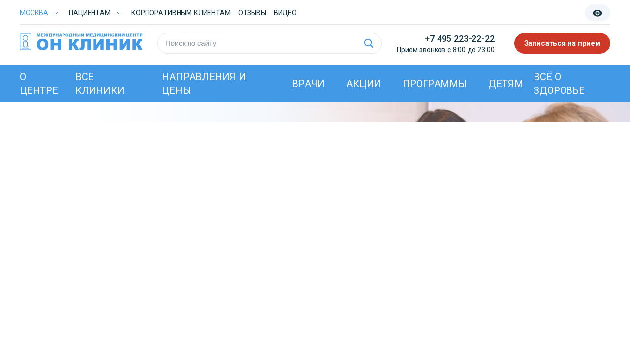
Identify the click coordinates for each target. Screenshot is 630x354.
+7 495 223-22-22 (459, 38)
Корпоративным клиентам (181, 13)
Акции (363, 83)
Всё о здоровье (559, 83)
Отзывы (252, 13)
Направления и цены (204, 83)
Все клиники (100, 83)
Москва (34, 13)
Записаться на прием (562, 43)
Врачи (308, 83)
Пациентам (90, 13)
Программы (435, 83)
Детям (505, 83)
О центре (39, 83)
